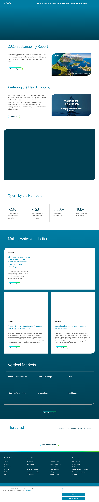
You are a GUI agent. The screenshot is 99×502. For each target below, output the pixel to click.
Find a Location (76, 467)
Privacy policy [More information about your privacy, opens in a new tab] (28, 491)
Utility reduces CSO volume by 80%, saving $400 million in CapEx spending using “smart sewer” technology (19, 262)
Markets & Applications (44, 3)
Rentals (6, 474)
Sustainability (30, 464)
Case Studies (76, 464)
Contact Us (75, 474)
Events (89, 428)
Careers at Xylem (54, 462)
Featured (61, 428)
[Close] (96, 495)
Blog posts (81, 428)
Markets (6, 464)
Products (6, 469)
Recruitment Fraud (55, 474)
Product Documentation (78, 472)
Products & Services (58, 3)
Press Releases (71, 428)
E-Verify (52, 472)
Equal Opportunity (55, 469)
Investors (29, 467)
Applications (7, 467)
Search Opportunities (55, 464)
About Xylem (83, 3)
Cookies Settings (74, 491)
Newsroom (30, 462)
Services (6, 472)
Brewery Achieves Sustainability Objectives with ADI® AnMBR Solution (25, 327)
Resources (74, 3)
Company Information (33, 472)
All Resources (76, 462)
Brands (68, 3)
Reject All (73, 495)
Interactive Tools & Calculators (80, 469)
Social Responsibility (32, 469)
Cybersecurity (30, 474)
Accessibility (53, 467)
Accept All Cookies (73, 499)
